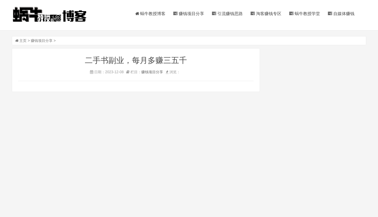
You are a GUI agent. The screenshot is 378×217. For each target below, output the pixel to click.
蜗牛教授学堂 (304, 13)
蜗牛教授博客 (150, 13)
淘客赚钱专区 (266, 13)
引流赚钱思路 (227, 13)
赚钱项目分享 (188, 13)
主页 (23, 41)
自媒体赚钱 (341, 13)
